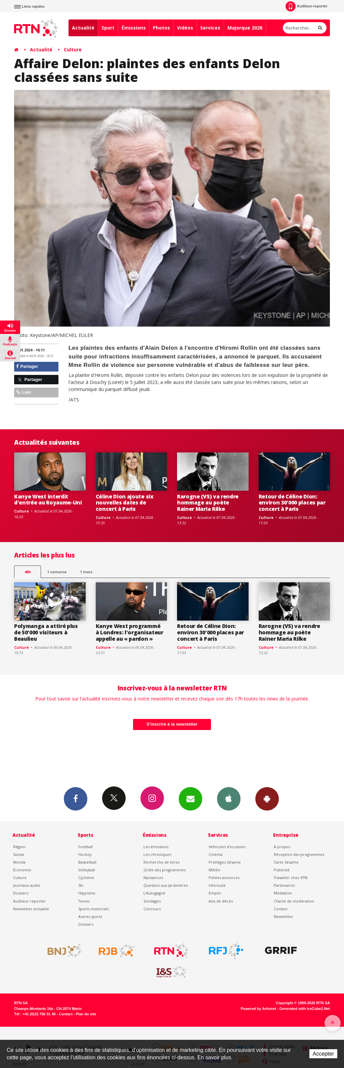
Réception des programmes (299, 854)
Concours (152, 909)
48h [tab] (28, 571)
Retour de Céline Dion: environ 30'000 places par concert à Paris (292, 503)
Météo (214, 870)
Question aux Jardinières (165, 885)
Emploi (215, 893)
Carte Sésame (286, 862)
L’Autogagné (154, 893)
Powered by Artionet (258, 1009)
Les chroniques (157, 854)
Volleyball (86, 870)
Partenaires (284, 885)
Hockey (84, 854)
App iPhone (229, 798)
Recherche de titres (161, 862)
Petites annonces (224, 877)
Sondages (152, 901)
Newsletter (283, 916)
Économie (22, 870)
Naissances (153, 877)
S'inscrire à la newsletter (172, 724)
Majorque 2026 (244, 28)
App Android (267, 798)
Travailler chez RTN (290, 877)
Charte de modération (294, 901)
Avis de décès (221, 901)
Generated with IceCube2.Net (305, 1009)
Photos (161, 28)
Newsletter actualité (31, 909)
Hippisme (86, 893)
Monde (19, 862)
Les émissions (155, 846)
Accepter (323, 1054)
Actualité (83, 28)
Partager (27, 366)
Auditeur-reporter (307, 6)
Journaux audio (26, 885)
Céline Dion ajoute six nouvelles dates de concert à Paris (125, 503)
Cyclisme (86, 877)
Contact (281, 909)
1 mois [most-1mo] (86, 571)
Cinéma (215, 854)
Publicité (282, 870)
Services (210, 28)
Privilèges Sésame (225, 862)
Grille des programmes (164, 870)
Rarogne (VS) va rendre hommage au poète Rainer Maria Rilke (208, 503)
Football (85, 846)
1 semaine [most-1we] (57, 571)
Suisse (18, 854)
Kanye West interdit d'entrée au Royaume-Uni (48, 499)
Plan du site (86, 1014)
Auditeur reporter (29, 901)
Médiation (283, 893)
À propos (282, 846)
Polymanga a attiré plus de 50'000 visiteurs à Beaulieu (46, 632)
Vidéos (185, 28)
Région (19, 846)
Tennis (84, 901)
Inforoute (217, 885)
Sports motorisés (93, 909)
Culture (73, 49)
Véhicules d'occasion (227, 846)
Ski (80, 885)
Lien (23, 392)
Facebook (75, 798)
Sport (108, 28)
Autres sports (90, 916)
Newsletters (190, 798)
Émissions (134, 28)
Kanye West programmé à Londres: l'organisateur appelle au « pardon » (129, 632)
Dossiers (20, 893)
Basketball (87, 862)
